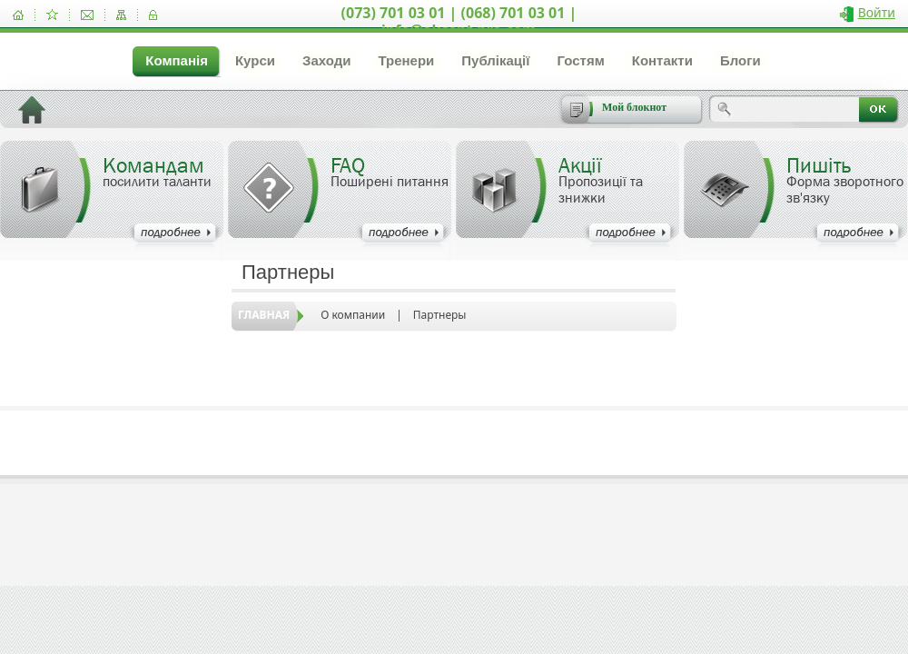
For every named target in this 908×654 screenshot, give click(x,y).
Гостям (580, 60)
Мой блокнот (634, 107)
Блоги (740, 60)
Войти (876, 12)
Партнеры (440, 314)
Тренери (406, 60)
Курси (255, 60)
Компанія (176, 60)
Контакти (662, 60)
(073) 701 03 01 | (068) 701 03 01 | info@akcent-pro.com (459, 21)
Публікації (495, 60)
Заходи (326, 60)
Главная (264, 314)
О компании (353, 314)
